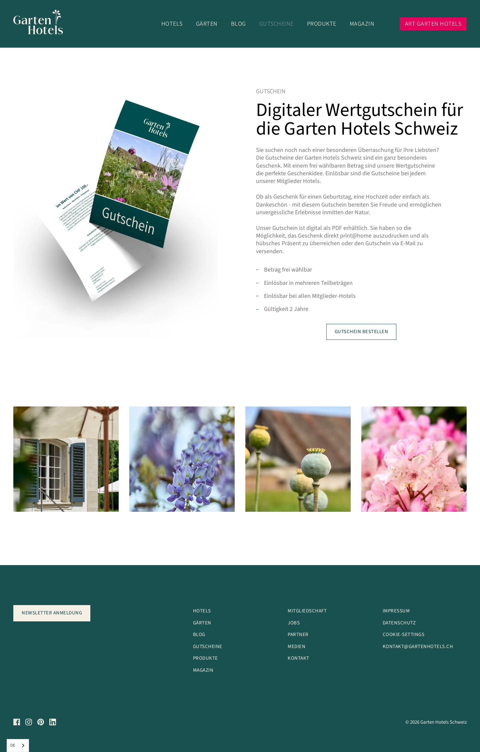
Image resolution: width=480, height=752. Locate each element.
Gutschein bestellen (361, 331)
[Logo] (42, 24)
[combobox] (18, 745)
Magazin (362, 24)
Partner (298, 634)
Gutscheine (276, 24)
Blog (238, 24)
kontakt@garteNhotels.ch (418, 646)
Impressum (396, 610)
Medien (296, 646)
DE (12, 745)
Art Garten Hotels (433, 24)
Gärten (207, 24)
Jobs (294, 622)
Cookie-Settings (404, 634)
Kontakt (298, 658)
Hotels (172, 24)
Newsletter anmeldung (52, 612)
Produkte (321, 24)
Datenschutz (399, 622)
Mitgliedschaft (307, 610)
